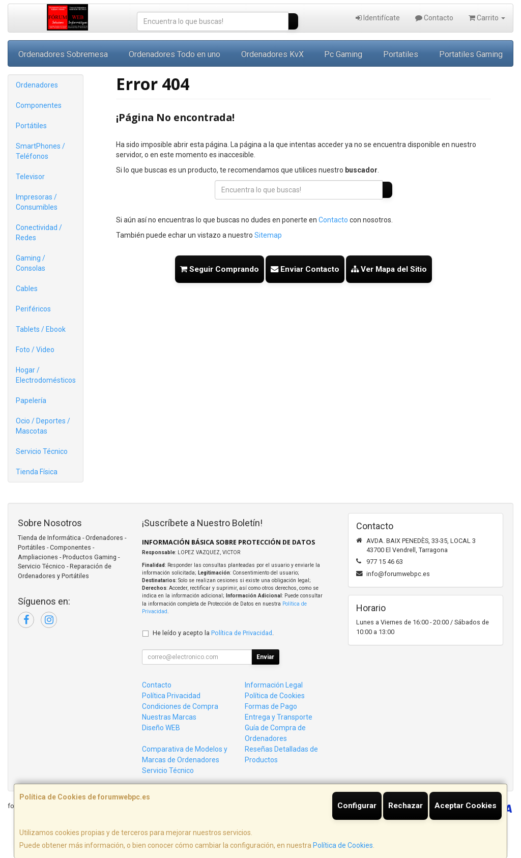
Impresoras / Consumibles (36, 202)
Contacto (434, 18)
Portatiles (400, 54)
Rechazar (405, 805)
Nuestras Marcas (169, 717)
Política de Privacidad (241, 633)
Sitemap (268, 235)
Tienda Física (36, 472)
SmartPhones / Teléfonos (40, 151)
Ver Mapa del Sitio (389, 269)
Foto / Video (35, 350)
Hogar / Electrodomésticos (46, 375)
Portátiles (31, 126)
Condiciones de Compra (180, 706)
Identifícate (378, 18)
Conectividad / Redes (39, 232)
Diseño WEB (161, 728)
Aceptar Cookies (466, 805)
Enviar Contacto (305, 269)
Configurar (357, 805)
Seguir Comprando (219, 269)
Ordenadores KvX (272, 54)
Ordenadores (37, 85)
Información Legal (274, 685)
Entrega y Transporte (278, 717)
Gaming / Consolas (30, 263)
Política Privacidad (171, 696)
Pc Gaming (343, 54)
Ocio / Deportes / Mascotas (43, 426)
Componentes (39, 105)
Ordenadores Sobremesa (63, 54)
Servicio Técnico (42, 451)
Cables (27, 288)
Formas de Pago (271, 706)
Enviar (265, 657)
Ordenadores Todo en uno (174, 54)
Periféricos (33, 309)
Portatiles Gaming (471, 54)
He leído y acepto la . (213, 633)
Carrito (487, 18)
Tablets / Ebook (41, 329)
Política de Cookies (343, 845)
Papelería (31, 400)
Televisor (30, 177)
